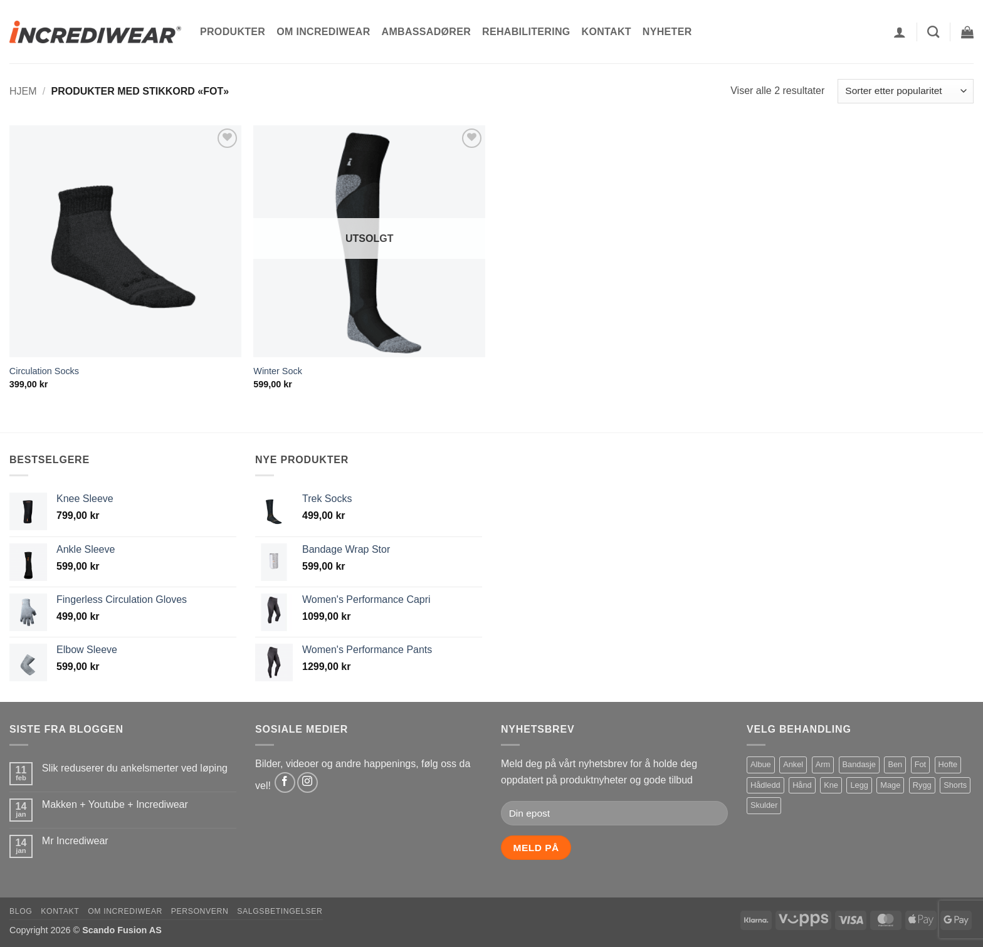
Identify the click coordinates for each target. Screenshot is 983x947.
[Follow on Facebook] (285, 782)
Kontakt (606, 31)
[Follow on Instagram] (307, 782)
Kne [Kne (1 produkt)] (831, 785)
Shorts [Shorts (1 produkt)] (955, 785)
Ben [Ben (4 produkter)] (895, 764)
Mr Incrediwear (75, 840)
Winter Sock (277, 371)
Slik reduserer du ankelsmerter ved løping (135, 768)
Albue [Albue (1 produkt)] (760, 764)
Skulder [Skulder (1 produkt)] (763, 805)
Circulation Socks (44, 371)
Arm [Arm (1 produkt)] (823, 764)
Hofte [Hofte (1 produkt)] (948, 764)
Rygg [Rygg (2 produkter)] (922, 785)
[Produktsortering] (906, 91)
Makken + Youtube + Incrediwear (115, 804)
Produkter (232, 31)
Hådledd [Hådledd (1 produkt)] (765, 785)
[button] (899, 32)
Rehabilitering (526, 31)
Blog (20, 911)
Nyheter (667, 31)
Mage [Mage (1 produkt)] (890, 785)
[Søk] (933, 31)
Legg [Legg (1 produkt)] (859, 785)
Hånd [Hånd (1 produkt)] (802, 785)
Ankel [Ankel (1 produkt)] (793, 764)
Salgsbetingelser (279, 911)
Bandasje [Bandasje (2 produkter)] (859, 764)
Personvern (200, 911)
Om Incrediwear (323, 31)
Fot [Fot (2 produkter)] (921, 764)
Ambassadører (426, 31)
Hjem (23, 91)
